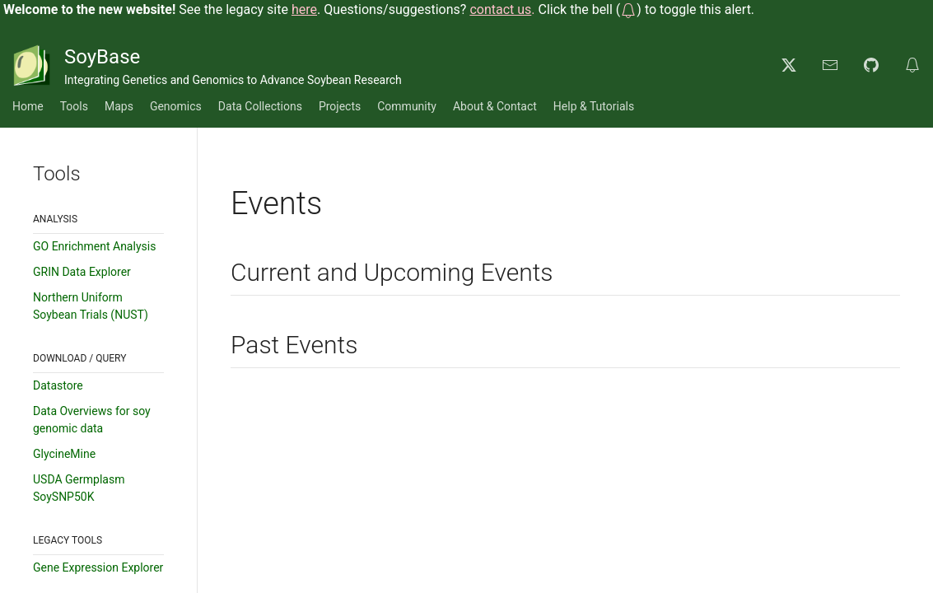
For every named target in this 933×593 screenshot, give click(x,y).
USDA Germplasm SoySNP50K (78, 488)
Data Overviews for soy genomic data (92, 419)
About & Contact (495, 106)
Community (406, 106)
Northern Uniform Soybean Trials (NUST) (90, 306)
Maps (119, 106)
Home (28, 106)
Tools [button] (74, 106)
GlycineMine (64, 453)
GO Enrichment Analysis (94, 246)
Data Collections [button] (260, 106)
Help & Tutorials (593, 106)
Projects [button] (340, 106)
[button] (628, 9)
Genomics (176, 106)
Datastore (58, 385)
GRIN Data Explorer (82, 271)
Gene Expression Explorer (98, 567)
